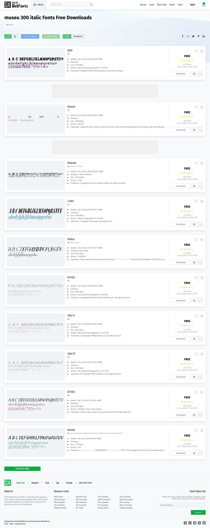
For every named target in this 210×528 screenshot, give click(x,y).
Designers (78, 36)
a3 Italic (71, 392)
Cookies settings (126, 508)
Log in (192, 5)
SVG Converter (59, 500)
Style (47, 483)
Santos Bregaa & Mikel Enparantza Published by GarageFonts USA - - (97, 433)
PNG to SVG (58, 497)
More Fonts (52, 36)
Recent (143, 5)
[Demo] (196, 51)
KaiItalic (71, 430)
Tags (67, 36)
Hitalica (71, 239)
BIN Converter (81, 502)
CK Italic (71, 277)
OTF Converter (125, 497)
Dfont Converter (126, 505)
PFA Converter (59, 502)
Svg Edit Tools (81, 497)
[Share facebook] (183, 36)
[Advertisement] (105, 90)
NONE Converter (60, 508)
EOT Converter (81, 500)
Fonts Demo (31, 36)
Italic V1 (71, 315)
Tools (180, 5)
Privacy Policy (103, 508)
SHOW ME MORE (22, 469)
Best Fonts (162, 5)
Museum (71, 107)
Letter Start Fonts (85, 483)
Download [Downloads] (180, 74)
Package (69, 483)
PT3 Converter (103, 502)
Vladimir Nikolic (76, 166)
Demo (172, 5)
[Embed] (194, 73)
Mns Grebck (74, 243)
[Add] (200, 73)
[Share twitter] (193, 36)
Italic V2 (71, 354)
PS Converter (125, 502)
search (91, 4)
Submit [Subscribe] (198, 512)
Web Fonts (20, 483)
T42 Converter (81, 505)
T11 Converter (103, 505)
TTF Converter (103, 497)
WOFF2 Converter (126, 500)
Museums (71, 163)
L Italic (70, 201)
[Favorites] (201, 51)
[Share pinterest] (198, 36)
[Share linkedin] (204, 36)
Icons (151, 5)
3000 (69, 50)
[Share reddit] (188, 36)
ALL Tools (79, 508)
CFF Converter (59, 505)
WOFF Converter (104, 500)
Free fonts (17, 5)
